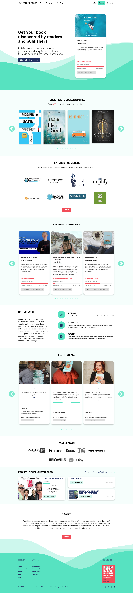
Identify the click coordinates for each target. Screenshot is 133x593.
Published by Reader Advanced (86, 72)
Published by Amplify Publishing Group (32, 289)
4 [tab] (65, 149)
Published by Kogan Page (59, 420)
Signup (101, 3)
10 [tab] (78, 298)
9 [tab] (75, 298)
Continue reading (49, 496)
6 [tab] (70, 149)
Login (94, 3)
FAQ (57, 3)
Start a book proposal (29, 60)
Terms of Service (41, 587)
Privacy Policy (54, 587)
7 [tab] (73, 149)
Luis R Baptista (82, 43)
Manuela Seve (57, 262)
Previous (11, 129)
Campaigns (50, 3)
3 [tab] (63, 149)
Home (20, 566)
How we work (22, 569)
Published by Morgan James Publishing (97, 289)
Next (121, 129)
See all (66, 210)
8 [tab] (75, 149)
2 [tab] (60, 149)
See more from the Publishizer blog (100, 472)
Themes (35, 574)
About (42, 3)
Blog (61, 3)
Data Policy (65, 587)
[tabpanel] (30, 127)
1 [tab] (57, 149)
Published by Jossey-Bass (27, 420)
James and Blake (91, 260)
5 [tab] (68, 149)
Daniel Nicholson (26, 260)
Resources (36, 566)
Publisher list (36, 572)
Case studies (36, 569)
